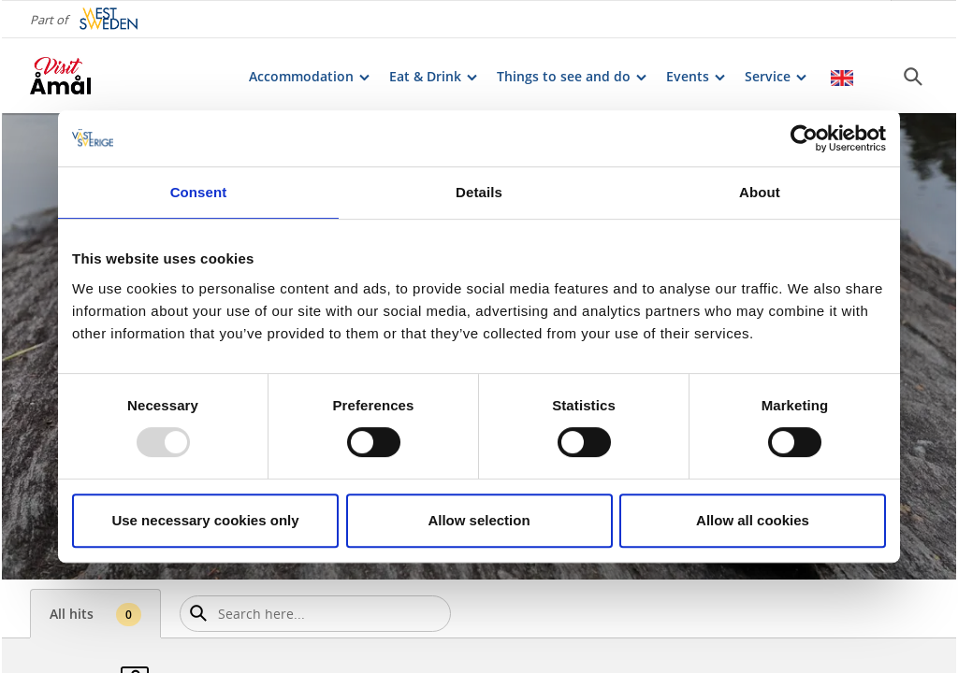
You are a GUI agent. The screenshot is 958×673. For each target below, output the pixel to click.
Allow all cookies (752, 520)
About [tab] (759, 192)
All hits (95, 614)
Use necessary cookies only (204, 520)
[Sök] (913, 75)
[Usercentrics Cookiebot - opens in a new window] (804, 138)
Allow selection (479, 520)
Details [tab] (479, 192)
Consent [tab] (198, 192)
